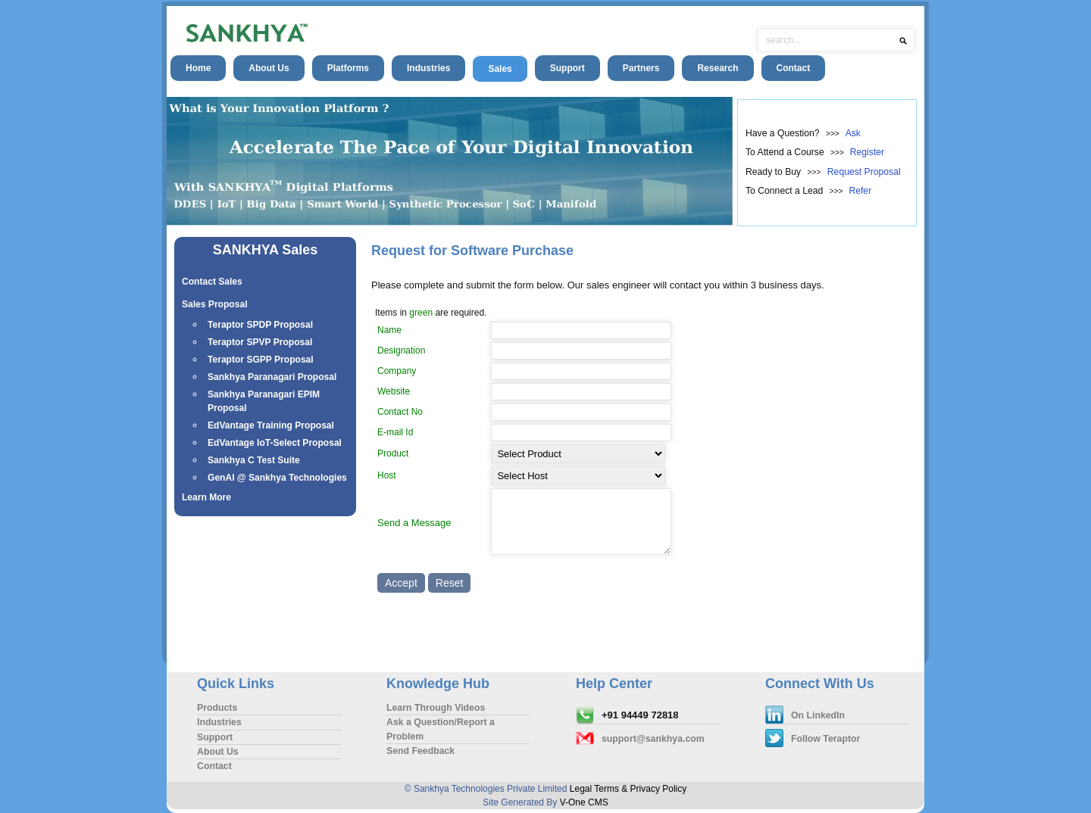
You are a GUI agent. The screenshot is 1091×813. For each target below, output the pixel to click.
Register (867, 152)
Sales (499, 69)
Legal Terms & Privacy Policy (628, 788)
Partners (641, 68)
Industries (428, 68)
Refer (860, 190)
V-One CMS (584, 802)
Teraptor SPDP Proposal (260, 324)
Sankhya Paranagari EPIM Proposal (264, 401)
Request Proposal (864, 172)
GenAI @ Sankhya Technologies (277, 477)
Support (567, 68)
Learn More (206, 497)
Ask (853, 133)
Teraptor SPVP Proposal (260, 342)
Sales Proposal (215, 304)
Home (198, 68)
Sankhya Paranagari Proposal (272, 377)
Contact (794, 68)
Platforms (348, 68)
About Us (269, 68)
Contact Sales (212, 281)
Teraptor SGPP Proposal (261, 359)
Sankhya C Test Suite (254, 460)
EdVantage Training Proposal (271, 425)
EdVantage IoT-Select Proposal (275, 443)
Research (717, 68)
